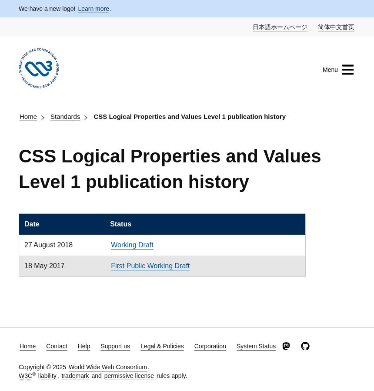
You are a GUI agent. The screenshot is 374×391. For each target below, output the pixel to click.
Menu (338, 69)
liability (47, 375)
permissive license (129, 375)
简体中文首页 (336, 26)
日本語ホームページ (280, 26)
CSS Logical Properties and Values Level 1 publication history (190, 116)
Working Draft (132, 245)
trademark (75, 375)
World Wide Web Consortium (108, 367)
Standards (65, 116)
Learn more (93, 8)
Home (28, 116)
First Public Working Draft (150, 266)
